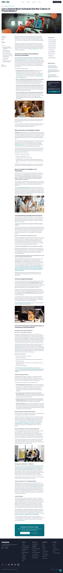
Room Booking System (25, 547)
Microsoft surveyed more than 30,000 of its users (27, 367)
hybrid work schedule (32, 48)
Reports (44, 545)
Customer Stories (45, 551)
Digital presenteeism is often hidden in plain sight (24, 302)
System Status (45, 558)
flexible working (18, 223)
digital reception (38, 422)
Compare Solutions (56, 549)
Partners (54, 545)
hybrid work (26, 57)
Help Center (44, 556)
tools (39, 63)
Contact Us (54, 547)
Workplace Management (52, 39)
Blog (2, 6)
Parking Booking (35, 557)
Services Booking (35, 554)
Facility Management (51, 51)
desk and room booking (22, 422)
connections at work (31, 465)
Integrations (24, 558)
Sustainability (50, 55)
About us (54, 544)
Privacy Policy (52, 569)
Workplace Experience (52, 47)
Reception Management (36, 552)
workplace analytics (18, 423)
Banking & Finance (35, 544)
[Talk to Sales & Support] (60, 570)
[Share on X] (3, 66)
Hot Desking (34, 550)
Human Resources (51, 49)
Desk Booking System (25, 545)
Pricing (54, 551)
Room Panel (24, 555)
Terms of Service (58, 569)
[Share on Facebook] (5, 66)
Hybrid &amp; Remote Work (9, 6)
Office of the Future (51, 53)
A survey (16, 289)
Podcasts (44, 547)
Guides (44, 549)
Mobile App (24, 557)
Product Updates (45, 554)
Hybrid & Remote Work (52, 45)
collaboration (26, 338)
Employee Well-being (51, 57)
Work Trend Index (34, 485)
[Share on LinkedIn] (2, 66)
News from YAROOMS (52, 43)
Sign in (23, 560)
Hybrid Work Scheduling (36, 548)
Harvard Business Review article (24, 187)
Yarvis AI (23, 544)
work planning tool (27, 423)
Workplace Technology (52, 41)
